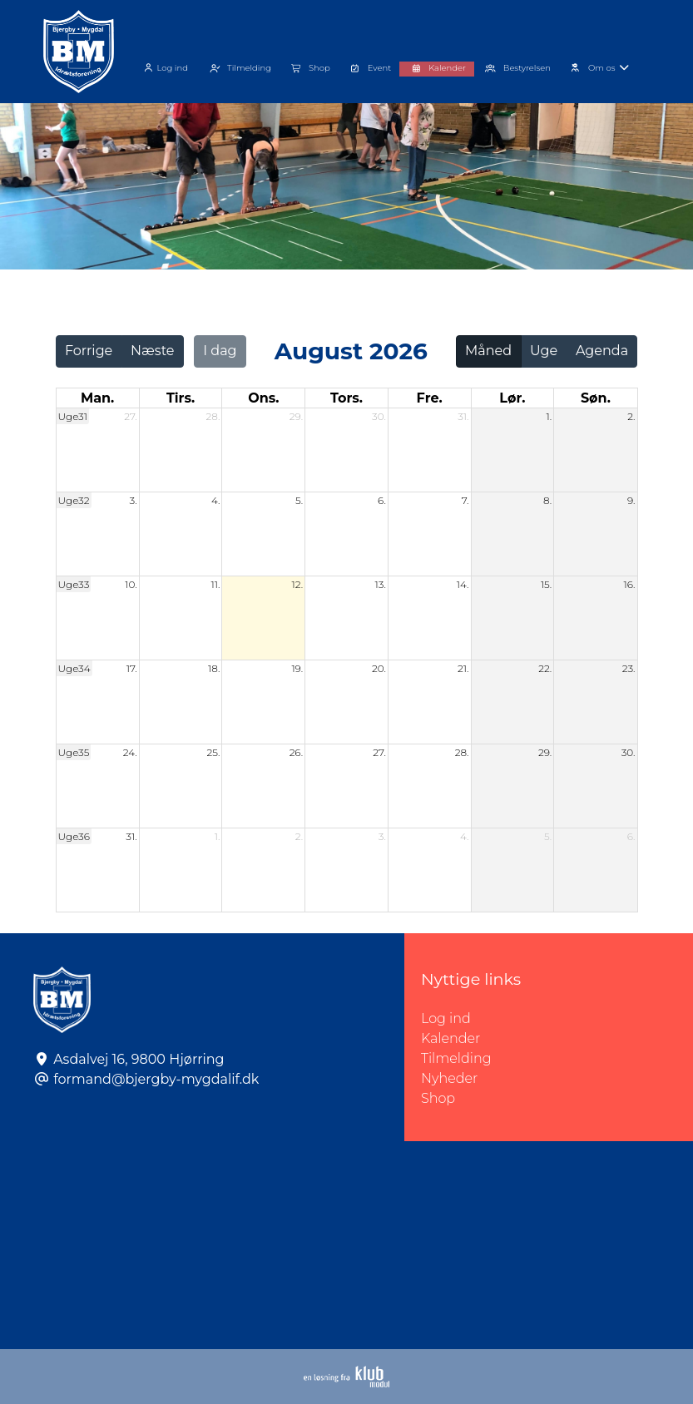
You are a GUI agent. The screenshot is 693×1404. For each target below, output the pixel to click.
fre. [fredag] (430, 398)
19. (297, 668)
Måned (488, 350)
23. (629, 668)
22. (545, 668)
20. (379, 668)
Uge (543, 350)
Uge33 (74, 584)
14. (463, 584)
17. (131, 668)
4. (215, 500)
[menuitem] (165, 66)
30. (379, 416)
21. (463, 668)
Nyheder (449, 1078)
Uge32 (74, 500)
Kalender (451, 1038)
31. (463, 416)
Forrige (88, 350)
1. (549, 416)
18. (214, 668)
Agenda (602, 350)
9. (631, 500)
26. (296, 752)
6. (382, 500)
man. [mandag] (97, 398)
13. (379, 584)
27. (130, 416)
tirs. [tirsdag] (180, 398)
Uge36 (74, 836)
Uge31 (73, 416)
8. (547, 500)
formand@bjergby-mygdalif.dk (156, 1079)
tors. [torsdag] (346, 398)
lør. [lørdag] (512, 398)
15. (546, 584)
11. (215, 584)
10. (130, 584)
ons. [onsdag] (263, 398)
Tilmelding (456, 1058)
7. (465, 500)
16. (630, 584)
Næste (152, 350)
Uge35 (74, 752)
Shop (438, 1098)
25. (213, 752)
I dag (219, 350)
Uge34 (74, 668)
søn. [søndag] (596, 398)
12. (298, 584)
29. (296, 416)
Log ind (163, 68)
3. (133, 500)
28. (213, 416)
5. (299, 500)
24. (130, 752)
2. (631, 416)
